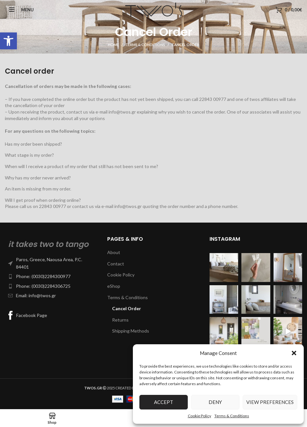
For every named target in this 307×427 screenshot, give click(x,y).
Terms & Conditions (231, 415)
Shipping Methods (130, 331)
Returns (120, 320)
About (113, 252)
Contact (115, 263)
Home (113, 45)
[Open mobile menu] (19, 9)
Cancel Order (126, 308)
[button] (8, 40)
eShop (113, 286)
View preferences (270, 402)
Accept (163, 402)
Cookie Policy (199, 415)
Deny (215, 402)
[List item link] (51, 263)
